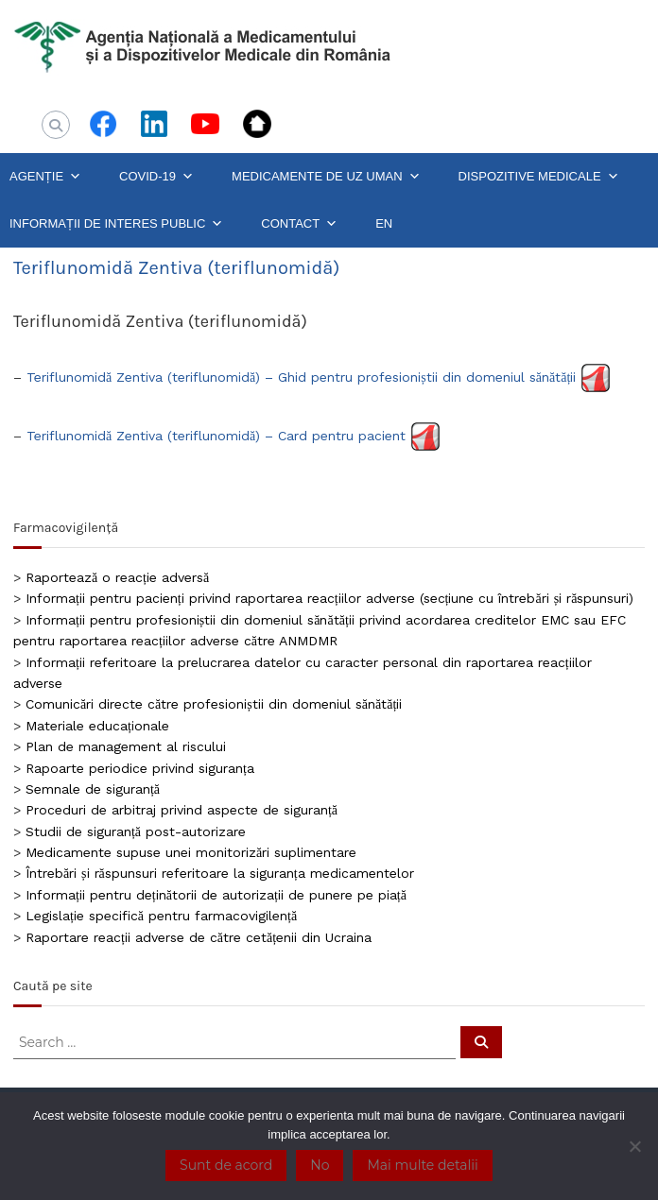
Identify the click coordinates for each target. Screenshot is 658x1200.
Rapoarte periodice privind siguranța (140, 768)
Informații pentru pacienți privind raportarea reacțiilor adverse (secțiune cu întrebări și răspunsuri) (329, 598)
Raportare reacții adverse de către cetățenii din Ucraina (199, 937)
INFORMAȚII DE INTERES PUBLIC (116, 224)
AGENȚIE (45, 176)
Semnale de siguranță (93, 789)
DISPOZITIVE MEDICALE (539, 176)
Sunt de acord (226, 1165)
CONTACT (299, 224)
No (319, 1165)
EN (383, 223)
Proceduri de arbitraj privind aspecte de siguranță (182, 809)
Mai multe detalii (422, 1165)
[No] (634, 1146)
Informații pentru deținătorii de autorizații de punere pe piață (216, 894)
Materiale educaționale (97, 725)
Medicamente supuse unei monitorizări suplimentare (191, 852)
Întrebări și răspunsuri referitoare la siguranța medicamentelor (220, 873)
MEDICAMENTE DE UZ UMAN (326, 176)
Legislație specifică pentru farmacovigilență (161, 915)
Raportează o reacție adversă (117, 577)
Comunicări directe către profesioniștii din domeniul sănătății (214, 703)
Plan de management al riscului (126, 746)
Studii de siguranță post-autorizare (136, 831)
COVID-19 (156, 176)
